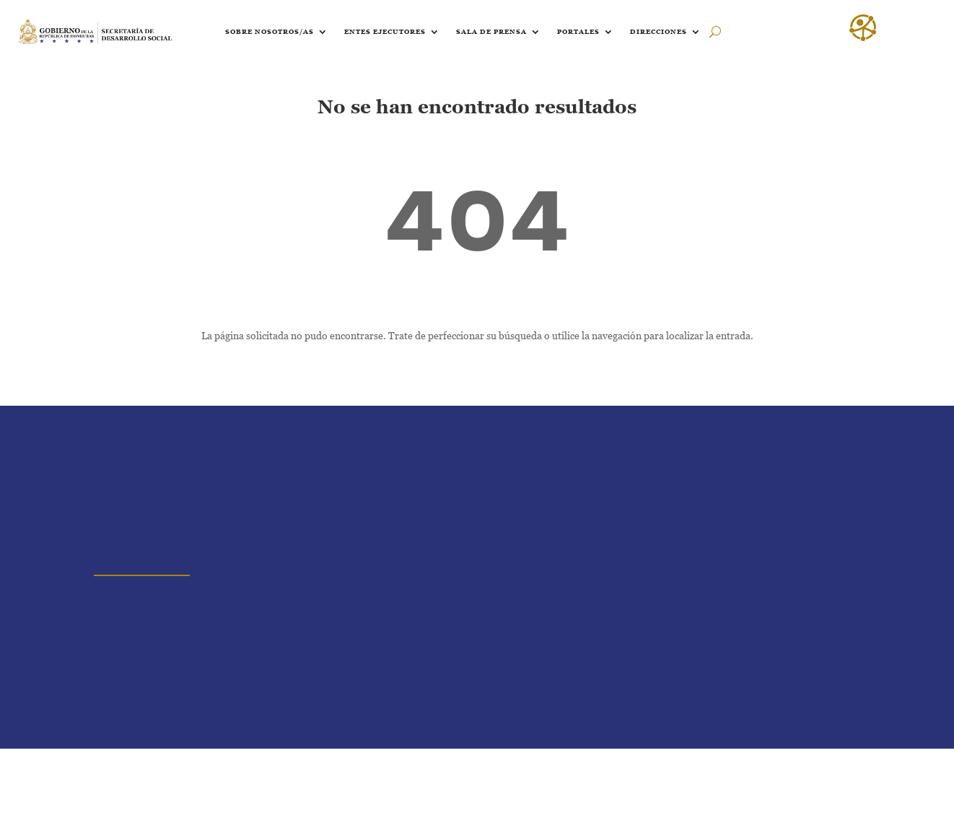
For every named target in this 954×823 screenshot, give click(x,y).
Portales (578, 31)
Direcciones (658, 31)
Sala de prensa (491, 31)
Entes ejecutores (385, 31)
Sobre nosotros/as (269, 31)
